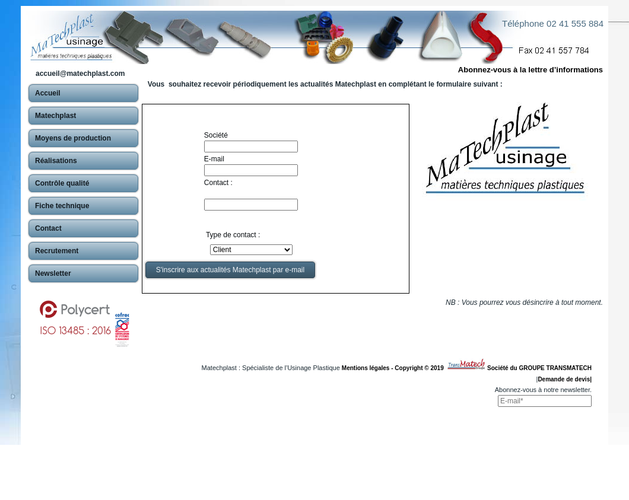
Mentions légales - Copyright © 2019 (394, 368)
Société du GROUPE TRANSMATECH (539, 368)
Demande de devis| (565, 379)
